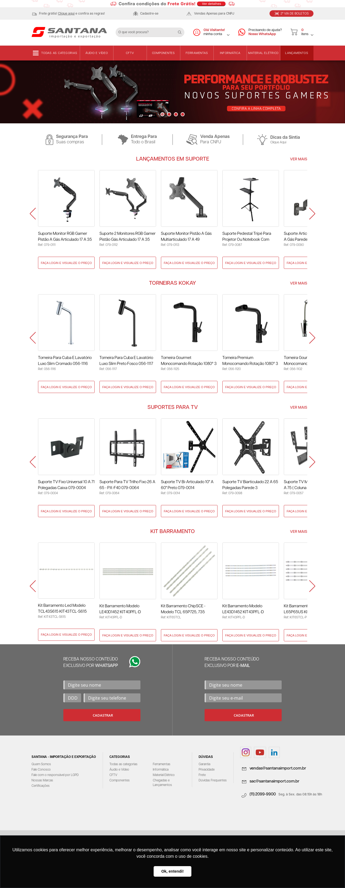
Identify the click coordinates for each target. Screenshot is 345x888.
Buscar (181, 30)
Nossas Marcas (42, 780)
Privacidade (207, 769)
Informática (230, 53)
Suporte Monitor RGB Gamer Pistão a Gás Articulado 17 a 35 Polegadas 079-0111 (65, 237)
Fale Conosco (41, 769)
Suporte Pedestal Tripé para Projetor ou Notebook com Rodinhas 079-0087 (246, 237)
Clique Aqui (278, 142)
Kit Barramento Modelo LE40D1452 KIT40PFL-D (120, 609)
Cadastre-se (149, 13)
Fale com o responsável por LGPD (55, 775)
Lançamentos (296, 53)
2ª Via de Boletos (295, 13)
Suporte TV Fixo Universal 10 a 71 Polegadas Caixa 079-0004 (66, 485)
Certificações (41, 786)
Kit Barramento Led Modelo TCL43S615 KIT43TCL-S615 (62, 609)
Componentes (163, 53)
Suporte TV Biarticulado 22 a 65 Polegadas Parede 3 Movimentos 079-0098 (250, 485)
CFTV (130, 53)
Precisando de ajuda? (265, 32)
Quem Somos (41, 764)
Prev (33, 214)
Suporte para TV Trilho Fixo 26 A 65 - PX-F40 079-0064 (127, 485)
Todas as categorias (59, 53)
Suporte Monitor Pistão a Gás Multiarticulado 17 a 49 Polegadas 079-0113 (186, 237)
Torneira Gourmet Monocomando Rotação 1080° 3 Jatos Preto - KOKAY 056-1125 (189, 361)
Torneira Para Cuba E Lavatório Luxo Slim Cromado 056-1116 (65, 361)
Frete (202, 775)
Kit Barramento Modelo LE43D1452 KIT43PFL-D (243, 609)
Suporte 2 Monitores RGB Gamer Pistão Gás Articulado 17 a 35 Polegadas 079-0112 (127, 237)
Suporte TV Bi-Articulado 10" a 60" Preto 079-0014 (187, 485)
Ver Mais (298, 159)
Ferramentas (197, 53)
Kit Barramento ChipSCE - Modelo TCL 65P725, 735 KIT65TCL (183, 609)
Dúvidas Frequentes (213, 780)
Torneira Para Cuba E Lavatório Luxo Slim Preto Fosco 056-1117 (126, 361)
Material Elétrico (263, 53)
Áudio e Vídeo (96, 53)
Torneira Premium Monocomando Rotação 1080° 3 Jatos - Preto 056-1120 (250, 361)
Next (312, 214)
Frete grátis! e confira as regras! (72, 13)
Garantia (204, 764)
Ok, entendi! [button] (172, 871)
